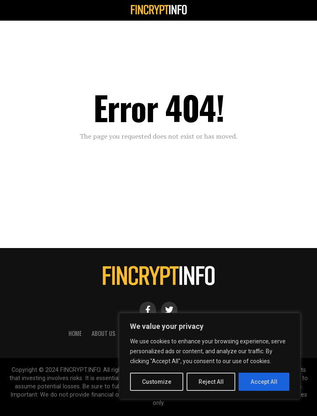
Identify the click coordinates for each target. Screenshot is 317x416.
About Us (104, 333)
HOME (75, 333)
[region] (209, 356)
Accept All (264, 381)
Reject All (211, 381)
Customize (156, 381)
